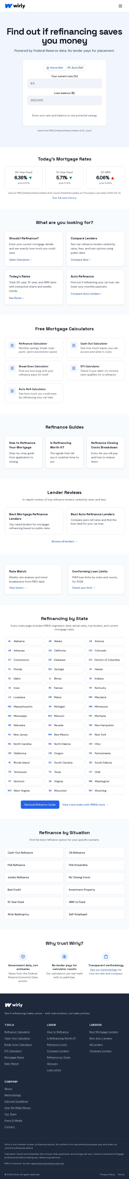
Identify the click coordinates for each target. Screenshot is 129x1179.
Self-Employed (78, 914)
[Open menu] (120, 6)
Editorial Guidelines (16, 1101)
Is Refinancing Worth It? (61, 1038)
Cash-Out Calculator (17, 1038)
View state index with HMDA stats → (85, 804)
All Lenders (96, 1044)
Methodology (12, 1095)
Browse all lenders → (64, 541)
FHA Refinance (16, 865)
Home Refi (54, 67)
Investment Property (82, 889)
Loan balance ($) (64, 93)
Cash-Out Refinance (20, 852)
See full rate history (64, 198)
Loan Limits (54, 1070)
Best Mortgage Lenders (103, 1032)
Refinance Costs (57, 1044)
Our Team (10, 1114)
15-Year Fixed (16, 902)
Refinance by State (58, 1057)
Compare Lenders (58, 1051)
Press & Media (13, 1120)
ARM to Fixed (77, 902)
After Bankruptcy (18, 914)
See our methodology (103, 969)
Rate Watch (11, 1063)
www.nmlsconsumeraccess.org (47, 1163)
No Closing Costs (79, 877)
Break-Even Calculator (18, 1044)
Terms (121, 1174)
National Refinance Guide (40, 804)
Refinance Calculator (17, 1032)
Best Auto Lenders (100, 1038)
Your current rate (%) (64, 76)
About (8, 1088)
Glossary (52, 1063)
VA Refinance (77, 852)
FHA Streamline (78, 865)
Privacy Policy (107, 1174)
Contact (9, 1127)
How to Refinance (58, 1032)
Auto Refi (75, 67)
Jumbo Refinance (18, 877)
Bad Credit (14, 889)
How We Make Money (17, 1108)
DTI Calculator (13, 1051)
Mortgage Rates (14, 1057)
